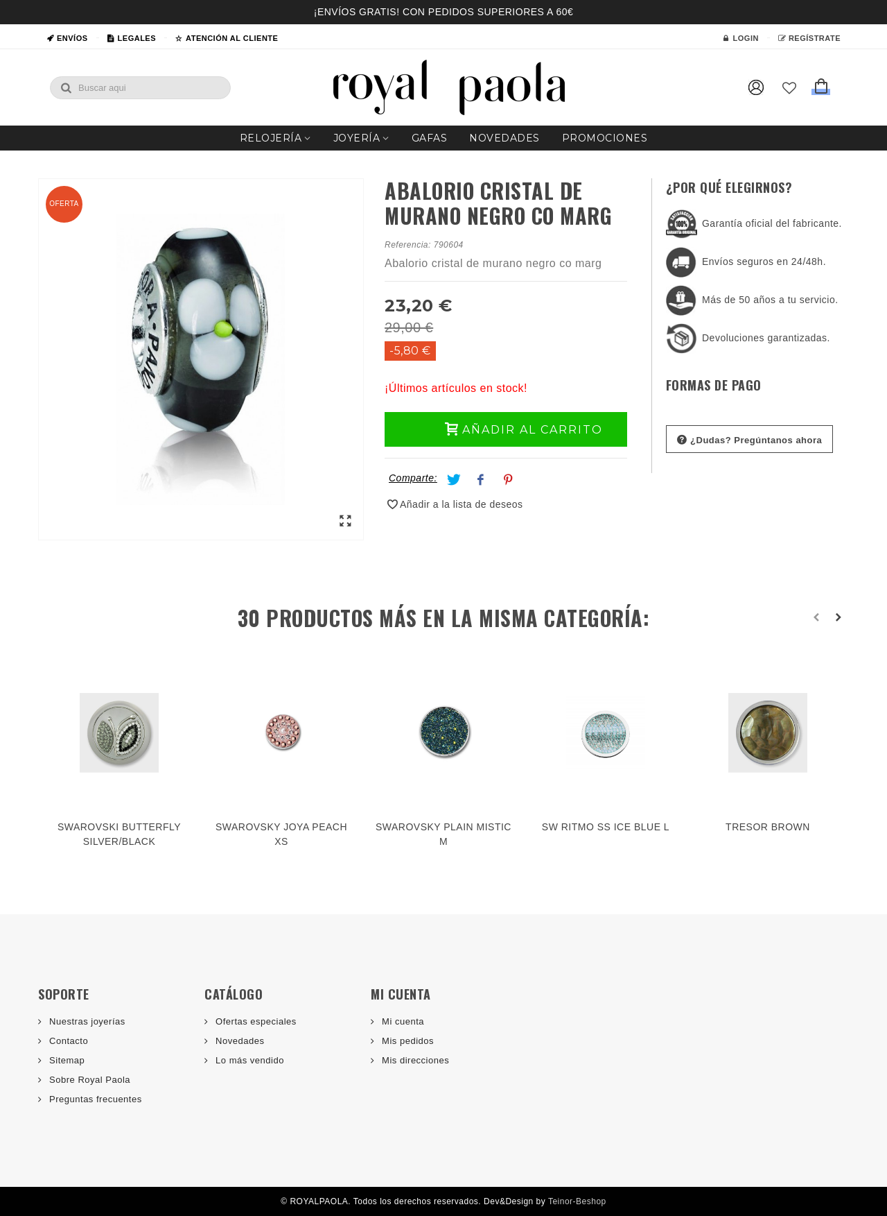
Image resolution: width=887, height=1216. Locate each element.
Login (741, 38)
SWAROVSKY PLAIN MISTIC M (443, 834)
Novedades (504, 138)
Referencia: (408, 245)
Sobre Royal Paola (88, 1079)
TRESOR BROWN (768, 826)
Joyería (356, 138)
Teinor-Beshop (577, 1201)
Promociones (605, 138)
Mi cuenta (401, 1021)
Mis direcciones (414, 1060)
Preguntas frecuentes (94, 1099)
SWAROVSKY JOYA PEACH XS (281, 834)
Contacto (67, 1041)
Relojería (271, 138)
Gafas (430, 138)
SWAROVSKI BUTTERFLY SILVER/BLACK (119, 834)
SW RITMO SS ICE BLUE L (605, 826)
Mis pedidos (406, 1041)
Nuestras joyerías (85, 1021)
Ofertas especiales (255, 1021)
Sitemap (65, 1060)
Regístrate (809, 38)
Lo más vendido (248, 1060)
